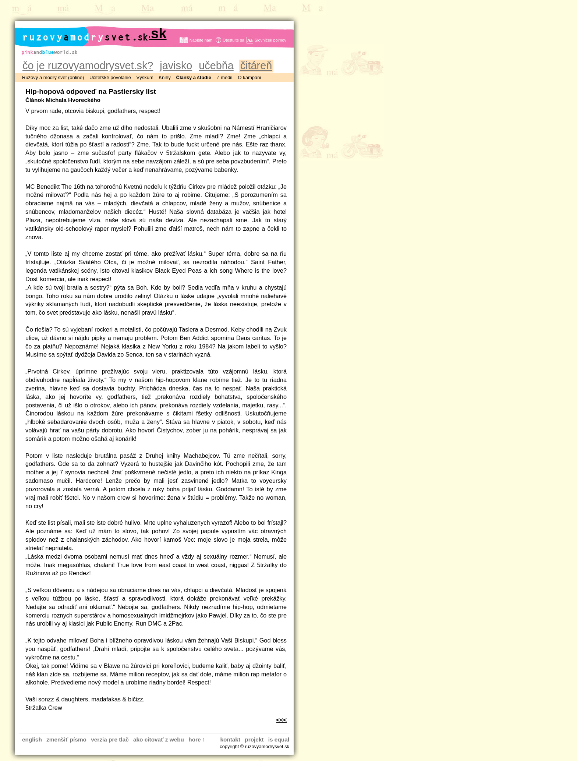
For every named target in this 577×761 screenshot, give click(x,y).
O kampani (249, 77)
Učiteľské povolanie (110, 77)
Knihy (165, 77)
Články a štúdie (193, 77)
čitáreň (256, 65)
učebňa (216, 65)
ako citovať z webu (158, 739)
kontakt (230, 739)
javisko (176, 65)
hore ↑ (196, 739)
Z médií (225, 77)
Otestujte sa (233, 40)
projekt (254, 739)
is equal (278, 739)
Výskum (145, 77)
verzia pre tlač (109, 739)
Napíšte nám (201, 40)
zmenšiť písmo (66, 739)
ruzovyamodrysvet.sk (94, 33)
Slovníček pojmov (270, 40)
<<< (281, 719)
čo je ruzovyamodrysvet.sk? (87, 65)
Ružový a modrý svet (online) (53, 77)
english (32, 739)
